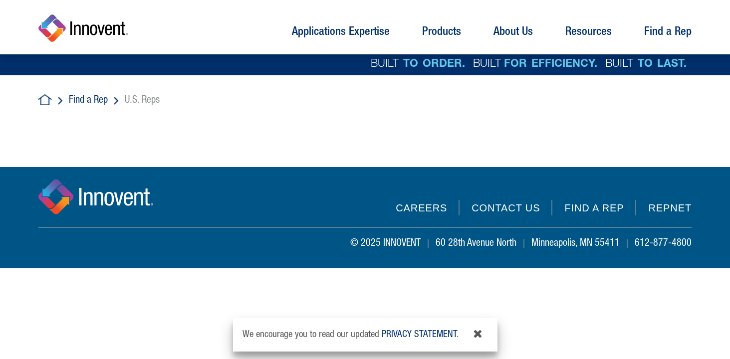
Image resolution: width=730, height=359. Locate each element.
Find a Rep (88, 101)
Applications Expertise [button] (341, 32)
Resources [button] (588, 32)
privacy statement (419, 335)
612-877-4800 (663, 244)
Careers (421, 207)
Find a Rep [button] (668, 32)
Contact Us (506, 207)
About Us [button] (513, 32)
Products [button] (441, 32)
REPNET (670, 207)
